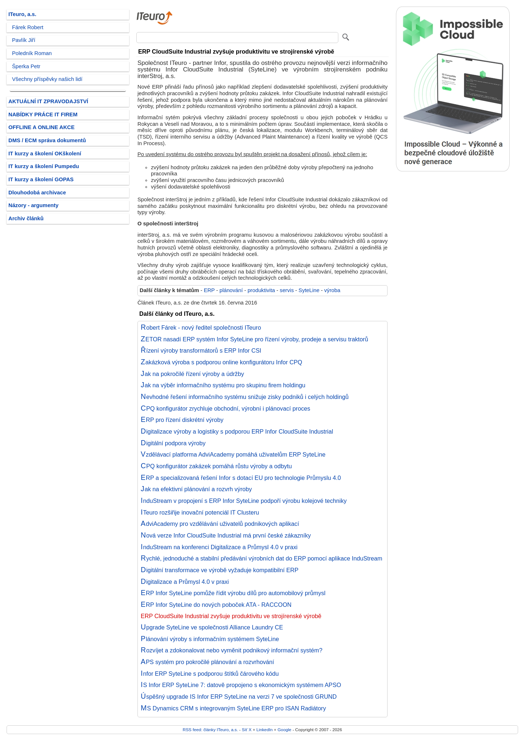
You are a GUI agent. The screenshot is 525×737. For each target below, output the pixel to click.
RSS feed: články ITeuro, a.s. (210, 729)
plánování (231, 290)
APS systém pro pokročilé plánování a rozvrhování (207, 662)
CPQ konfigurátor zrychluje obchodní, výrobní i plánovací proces (225, 408)
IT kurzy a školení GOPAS (41, 179)
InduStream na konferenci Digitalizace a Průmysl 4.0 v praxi (219, 547)
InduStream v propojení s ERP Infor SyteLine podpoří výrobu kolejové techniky (244, 500)
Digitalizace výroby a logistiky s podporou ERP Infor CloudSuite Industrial (237, 431)
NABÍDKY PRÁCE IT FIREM (42, 114)
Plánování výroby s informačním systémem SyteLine (210, 639)
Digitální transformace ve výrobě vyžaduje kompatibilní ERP (219, 570)
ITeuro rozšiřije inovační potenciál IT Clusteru (200, 512)
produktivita (261, 290)
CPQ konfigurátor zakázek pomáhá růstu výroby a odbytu (216, 466)
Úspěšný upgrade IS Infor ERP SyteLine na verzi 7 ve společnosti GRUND (239, 696)
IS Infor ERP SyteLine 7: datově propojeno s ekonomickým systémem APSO (241, 685)
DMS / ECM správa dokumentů (47, 140)
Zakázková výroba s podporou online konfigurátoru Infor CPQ (221, 362)
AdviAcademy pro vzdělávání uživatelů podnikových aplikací (220, 523)
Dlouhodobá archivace (37, 192)
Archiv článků (26, 218)
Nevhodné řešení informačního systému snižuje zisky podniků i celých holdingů (245, 396)
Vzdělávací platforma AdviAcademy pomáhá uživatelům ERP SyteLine (233, 454)
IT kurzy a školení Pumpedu (43, 166)
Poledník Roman (32, 53)
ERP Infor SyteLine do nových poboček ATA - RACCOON (216, 604)
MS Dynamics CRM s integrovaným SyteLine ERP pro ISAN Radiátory (233, 708)
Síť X (247, 729)
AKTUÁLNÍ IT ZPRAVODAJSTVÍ (48, 101)
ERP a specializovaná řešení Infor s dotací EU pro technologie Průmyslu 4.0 (241, 477)
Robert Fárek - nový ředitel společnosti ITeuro (201, 327)
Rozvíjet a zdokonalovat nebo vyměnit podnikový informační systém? (231, 650)
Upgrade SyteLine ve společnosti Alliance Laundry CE (212, 627)
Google (284, 729)
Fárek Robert (27, 27)
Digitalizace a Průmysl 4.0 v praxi (185, 581)
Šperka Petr (26, 66)
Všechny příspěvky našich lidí (47, 79)
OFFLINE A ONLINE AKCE (41, 127)
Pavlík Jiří (23, 40)
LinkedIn (264, 729)
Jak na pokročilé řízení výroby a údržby (192, 374)
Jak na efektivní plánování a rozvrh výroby (196, 489)
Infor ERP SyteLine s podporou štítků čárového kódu (210, 673)
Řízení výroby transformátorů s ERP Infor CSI (201, 350)
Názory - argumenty (33, 205)
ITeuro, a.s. (22, 14)
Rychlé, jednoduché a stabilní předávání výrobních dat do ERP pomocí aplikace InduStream (261, 558)
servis (286, 290)
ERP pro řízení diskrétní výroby (182, 419)
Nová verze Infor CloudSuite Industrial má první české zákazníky (226, 535)
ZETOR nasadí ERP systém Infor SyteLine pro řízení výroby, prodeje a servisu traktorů (254, 339)
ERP (209, 290)
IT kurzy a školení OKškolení (44, 153)
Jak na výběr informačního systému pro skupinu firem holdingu (223, 385)
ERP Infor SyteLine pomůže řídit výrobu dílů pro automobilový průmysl (233, 593)
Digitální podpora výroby (173, 443)
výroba (332, 290)
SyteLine (309, 290)
